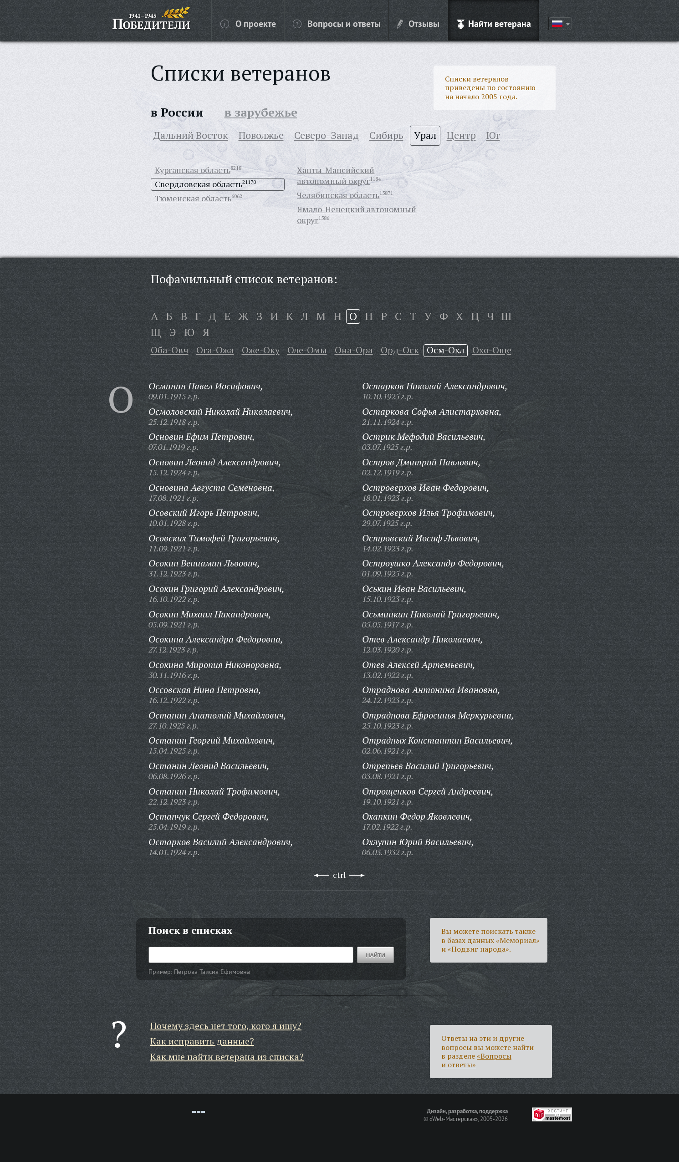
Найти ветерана (494, 23)
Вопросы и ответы (337, 23)
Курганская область (192, 169)
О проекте (248, 23)
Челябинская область (338, 194)
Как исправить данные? (202, 1041)
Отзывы (418, 23)
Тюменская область (193, 198)
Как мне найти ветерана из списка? (227, 1056)
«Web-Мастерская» (453, 1118)
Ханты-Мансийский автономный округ (335, 175)
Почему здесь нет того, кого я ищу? (225, 1025)
